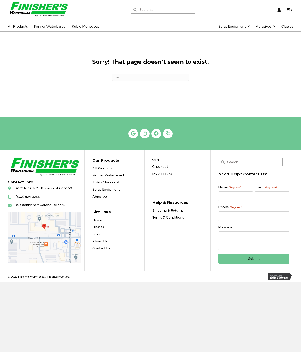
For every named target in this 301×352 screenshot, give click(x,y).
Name (229, 187)
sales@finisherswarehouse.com (40, 205)
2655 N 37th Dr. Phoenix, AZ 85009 (43, 188)
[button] (133, 133)
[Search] (150, 77)
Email (265, 187)
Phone (230, 207)
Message (225, 227)
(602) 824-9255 (27, 197)
